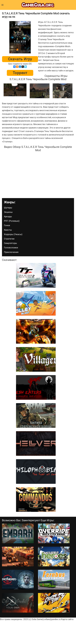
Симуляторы (10, 243)
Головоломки (11, 247)
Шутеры (8, 207)
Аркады (8, 216)
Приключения (11, 252)
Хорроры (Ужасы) (13, 234)
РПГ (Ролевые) (11, 221)
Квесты (8, 230)
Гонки (7, 225)
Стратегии (9, 239)
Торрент (20, 73)
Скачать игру (20, 59)
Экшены (8, 212)
